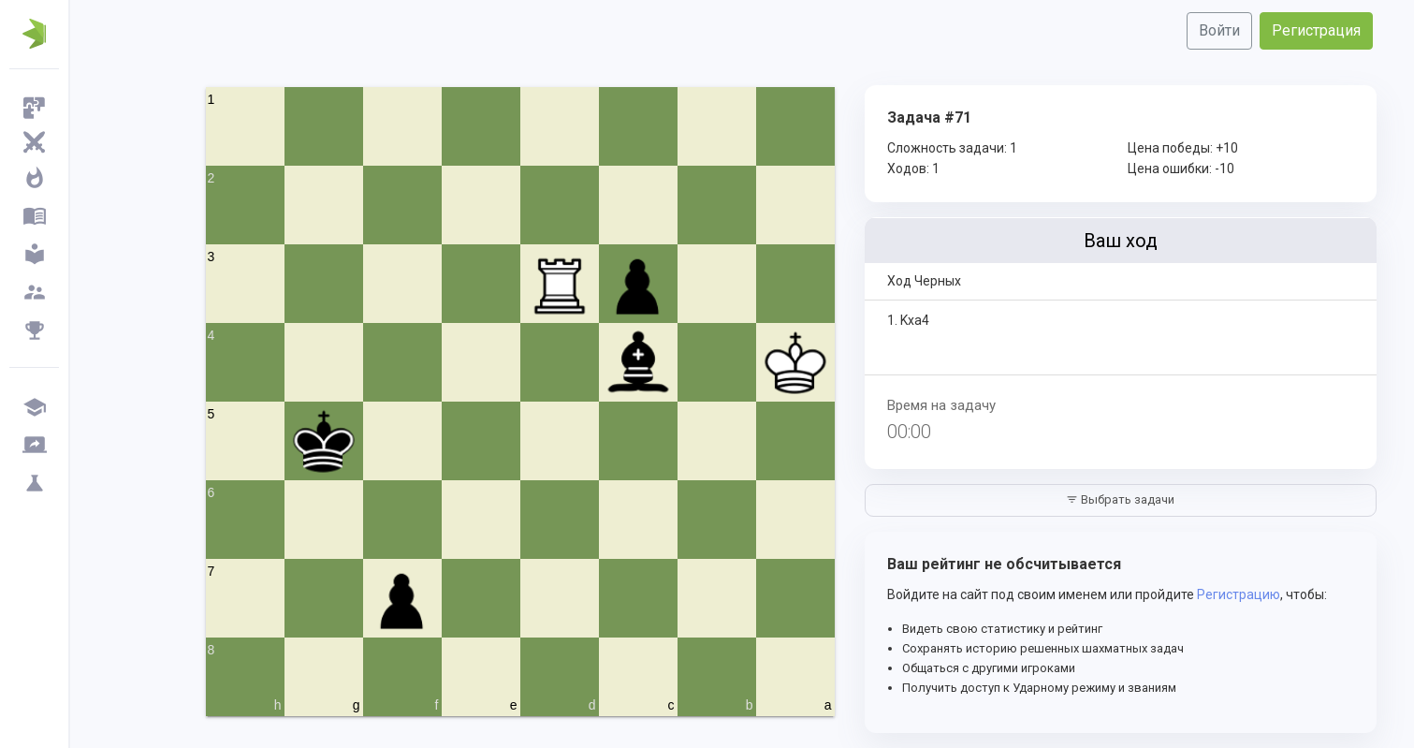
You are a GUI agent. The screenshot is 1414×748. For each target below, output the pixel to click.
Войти (1219, 30)
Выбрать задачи (1120, 499)
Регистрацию (1238, 594)
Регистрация (1316, 30)
